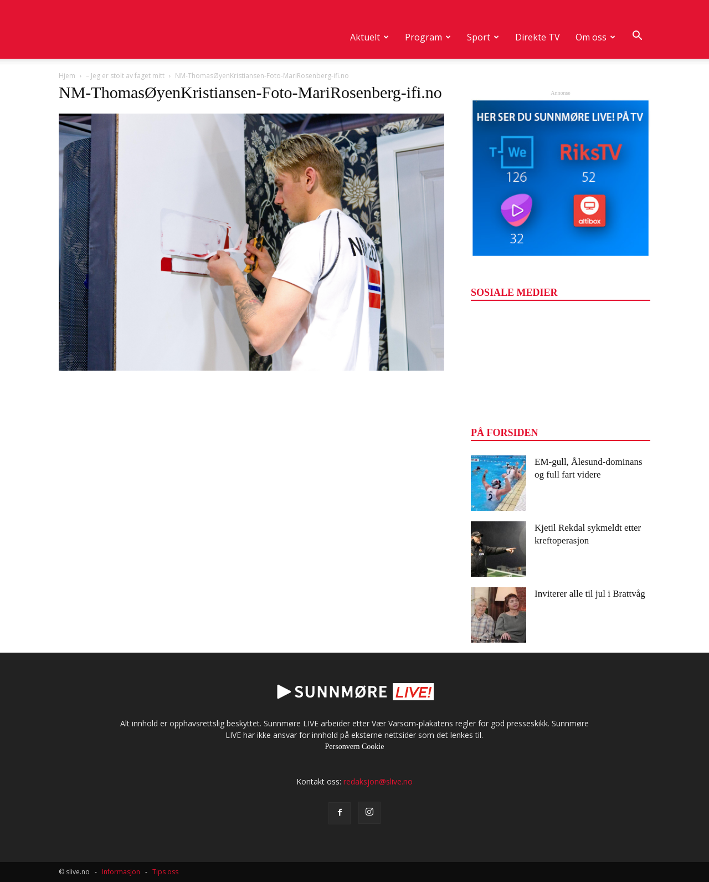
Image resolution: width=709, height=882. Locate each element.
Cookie (373, 746)
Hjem (67, 75)
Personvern (342, 746)
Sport (483, 37)
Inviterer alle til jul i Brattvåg (590, 593)
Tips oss (165, 871)
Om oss (595, 37)
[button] (637, 36)
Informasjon (121, 871)
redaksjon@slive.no (378, 781)
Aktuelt (369, 37)
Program (428, 37)
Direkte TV (537, 37)
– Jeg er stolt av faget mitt (125, 75)
